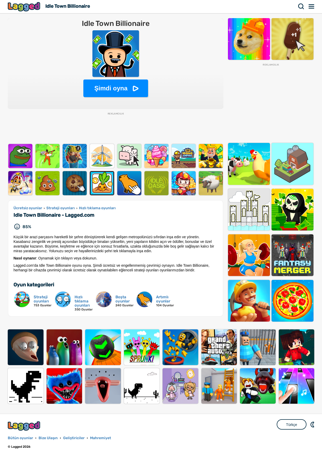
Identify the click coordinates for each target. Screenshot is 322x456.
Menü (311, 6)
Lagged (24, 6)
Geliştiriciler (74, 438)
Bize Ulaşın (48, 438)
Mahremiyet (100, 438)
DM (313, 424)
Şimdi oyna (110, 88)
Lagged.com (24, 425)
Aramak (301, 6)
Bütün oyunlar (20, 438)
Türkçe (291, 425)
